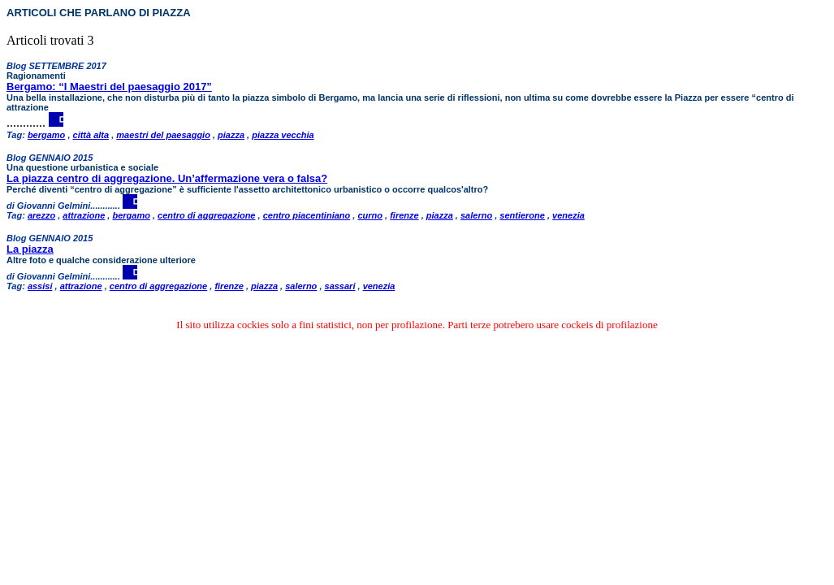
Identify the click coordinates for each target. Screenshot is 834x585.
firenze (404, 215)
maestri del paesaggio (163, 135)
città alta (91, 135)
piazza (231, 135)
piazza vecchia (282, 135)
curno (369, 215)
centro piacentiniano (307, 215)
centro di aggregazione (206, 215)
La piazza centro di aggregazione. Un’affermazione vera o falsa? (166, 178)
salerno (476, 215)
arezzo (41, 215)
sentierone (522, 215)
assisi (40, 286)
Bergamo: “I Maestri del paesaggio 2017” (109, 86)
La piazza (30, 249)
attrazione (84, 215)
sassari (340, 286)
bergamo (46, 135)
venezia (568, 215)
